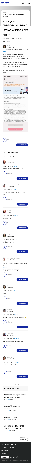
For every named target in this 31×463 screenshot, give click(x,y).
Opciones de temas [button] (25, 16)
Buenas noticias (10, 417)
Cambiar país (14, 457)
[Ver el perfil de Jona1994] (9, 357)
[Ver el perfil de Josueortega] (10, 309)
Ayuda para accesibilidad (9, 444)
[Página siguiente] (16, 156)
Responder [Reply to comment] (22, 178)
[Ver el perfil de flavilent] (9, 161)
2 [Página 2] (10, 156)
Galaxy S (5, 51)
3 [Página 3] (13, 156)
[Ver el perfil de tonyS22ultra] (10, 333)
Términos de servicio (7, 447)
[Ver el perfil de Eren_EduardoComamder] (13, 185)
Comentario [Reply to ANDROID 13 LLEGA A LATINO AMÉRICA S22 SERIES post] (22, 145)
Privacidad (4, 450)
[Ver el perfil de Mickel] (8, 45)
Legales (3, 454)
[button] (26, 46)
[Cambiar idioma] (5, 457)
